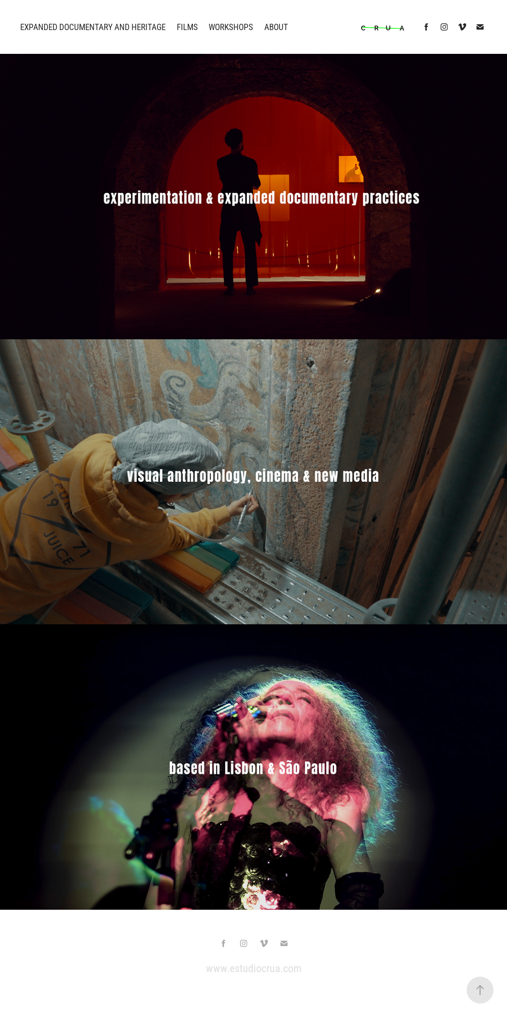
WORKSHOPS (231, 26)
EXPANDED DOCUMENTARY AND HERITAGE (93, 26)
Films (187, 26)
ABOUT (276, 26)
